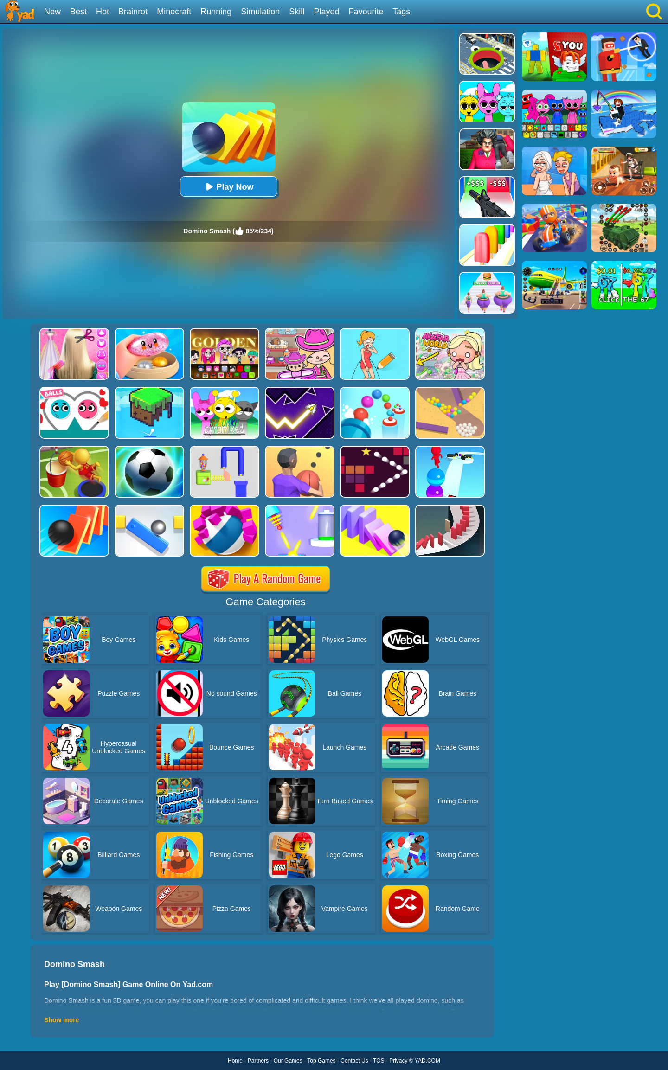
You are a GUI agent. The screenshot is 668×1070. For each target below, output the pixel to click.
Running (215, 11)
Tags (401, 11)
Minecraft (174, 11)
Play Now (228, 186)
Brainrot (133, 11)
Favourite (365, 11)
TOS (378, 1060)
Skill (296, 11)
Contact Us (354, 1060)
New (52, 11)
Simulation (260, 11)
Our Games (288, 1060)
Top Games (321, 1060)
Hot (102, 11)
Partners (258, 1060)
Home (235, 1060)
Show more (61, 1020)
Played (326, 11)
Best (78, 11)
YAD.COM (427, 1060)
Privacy (398, 1060)
